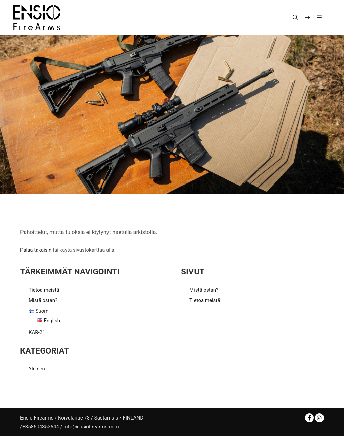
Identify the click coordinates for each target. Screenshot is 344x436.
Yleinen (37, 369)
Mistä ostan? (43, 300)
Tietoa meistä (44, 290)
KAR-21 (37, 332)
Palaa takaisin (35, 250)
